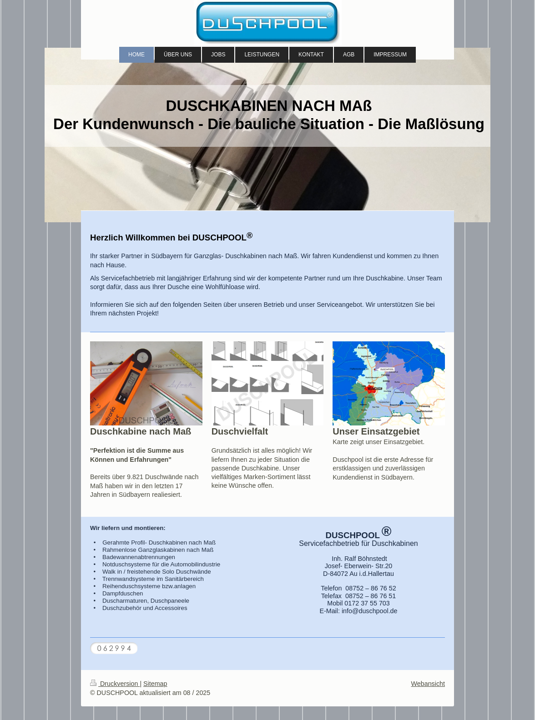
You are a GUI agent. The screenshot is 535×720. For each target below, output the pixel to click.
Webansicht (428, 683)
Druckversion (115, 683)
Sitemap (155, 683)
